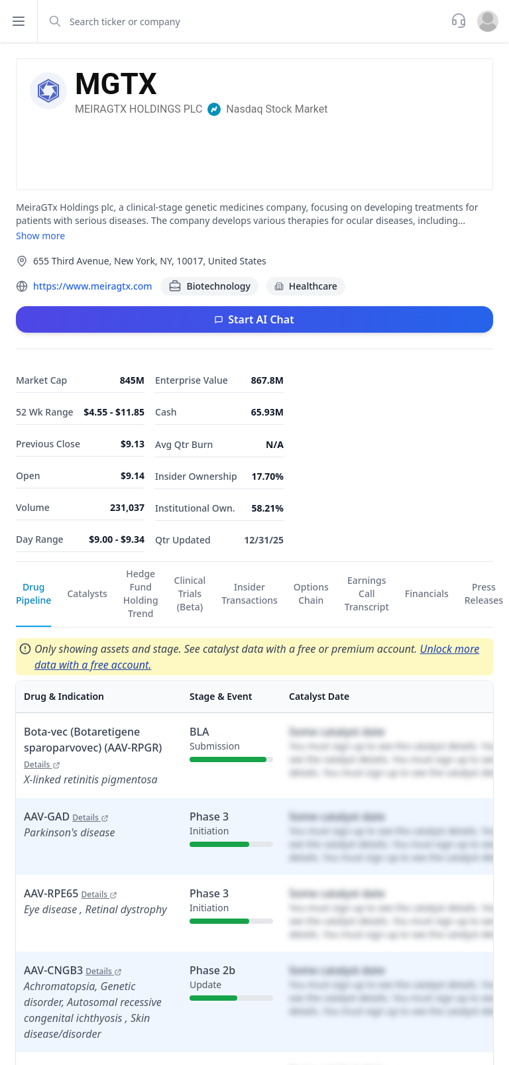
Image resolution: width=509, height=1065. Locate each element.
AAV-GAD (66, 816)
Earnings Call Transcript (367, 593)
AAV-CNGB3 (73, 970)
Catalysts (87, 593)
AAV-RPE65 (70, 893)
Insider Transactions (249, 593)
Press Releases (484, 593)
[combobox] (242, 21)
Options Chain (311, 593)
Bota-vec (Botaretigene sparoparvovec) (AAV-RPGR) (93, 747)
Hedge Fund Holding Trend (140, 593)
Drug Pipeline (33, 593)
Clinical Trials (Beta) (190, 593)
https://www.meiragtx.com (92, 286)
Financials (427, 593)
